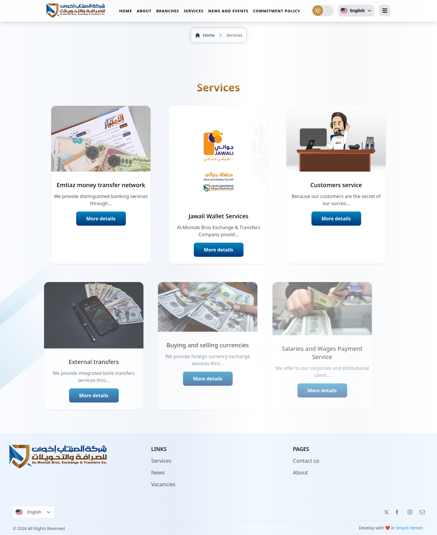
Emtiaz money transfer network (100, 185)
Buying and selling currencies (192, 345)
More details (100, 218)
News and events (228, 13)
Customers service (336, 185)
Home (125, 13)
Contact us (306, 460)
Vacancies (163, 484)
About (144, 13)
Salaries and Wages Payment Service (309, 353)
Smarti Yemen (409, 528)
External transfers (76, 362)
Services (194, 13)
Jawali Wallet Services (218, 216)
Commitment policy (277, 13)
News (158, 472)
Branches (167, 13)
